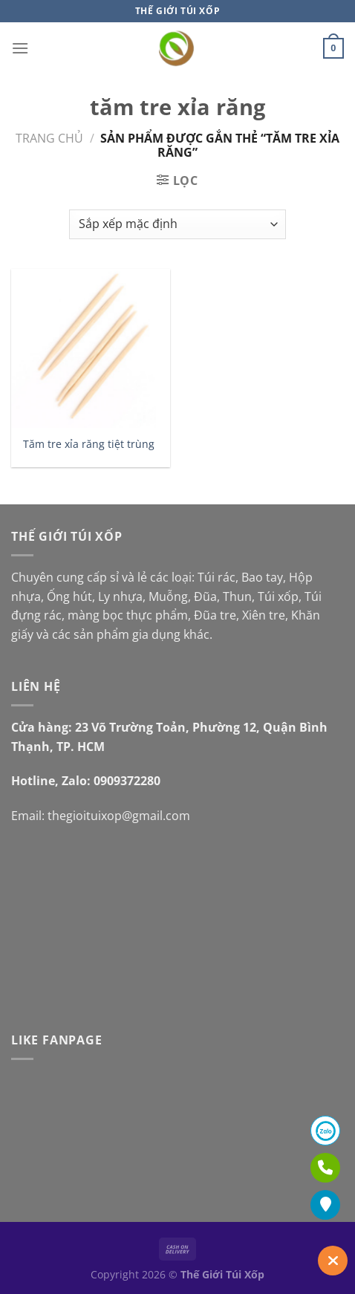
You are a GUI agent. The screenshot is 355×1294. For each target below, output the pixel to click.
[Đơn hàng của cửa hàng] (177, 224)
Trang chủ (49, 138)
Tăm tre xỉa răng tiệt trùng (88, 444)
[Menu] (20, 48)
